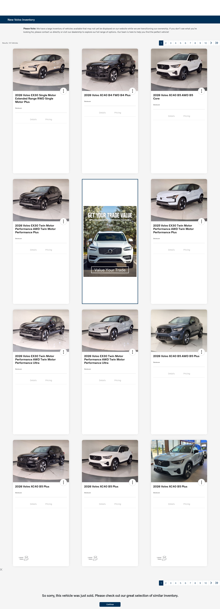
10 (205, 43)
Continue (110, 604)
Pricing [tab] (48, 119)
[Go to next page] (211, 43)
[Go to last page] (217, 43)
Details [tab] (33, 119)
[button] (63, 91)
